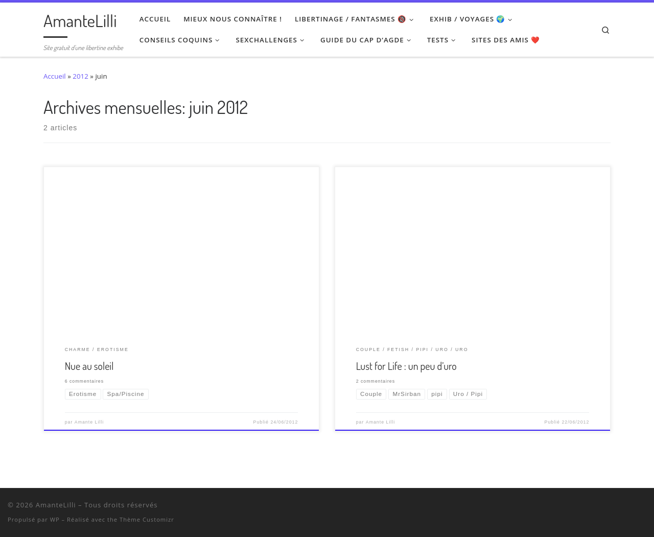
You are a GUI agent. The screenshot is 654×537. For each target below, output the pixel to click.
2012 (80, 76)
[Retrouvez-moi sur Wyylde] (617, 507)
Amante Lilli (89, 422)
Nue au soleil (89, 365)
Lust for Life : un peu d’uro (406, 365)
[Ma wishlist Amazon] (630, 507)
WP (55, 519)
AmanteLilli (56, 504)
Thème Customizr (147, 519)
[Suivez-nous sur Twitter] (604, 507)
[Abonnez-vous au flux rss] (644, 507)
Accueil (54, 76)
